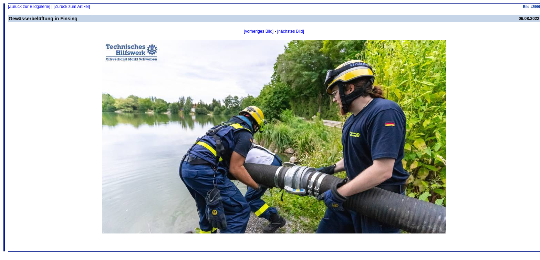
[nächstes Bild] (290, 31)
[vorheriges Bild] (258, 31)
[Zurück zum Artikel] (72, 6)
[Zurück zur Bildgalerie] (29, 6)
